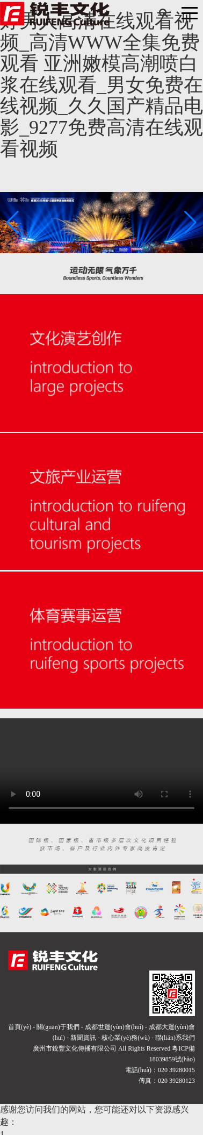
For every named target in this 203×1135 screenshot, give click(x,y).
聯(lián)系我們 (175, 1037)
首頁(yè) (19, 1027)
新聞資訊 (83, 1037)
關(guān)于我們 (58, 1027)
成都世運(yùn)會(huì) (114, 1027)
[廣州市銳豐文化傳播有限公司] (55, 12)
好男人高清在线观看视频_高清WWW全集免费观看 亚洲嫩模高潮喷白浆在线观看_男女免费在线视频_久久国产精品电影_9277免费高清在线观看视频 (101, 85)
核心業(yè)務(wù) (126, 1037)
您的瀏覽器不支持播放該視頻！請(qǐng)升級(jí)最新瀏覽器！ (101, 769)
